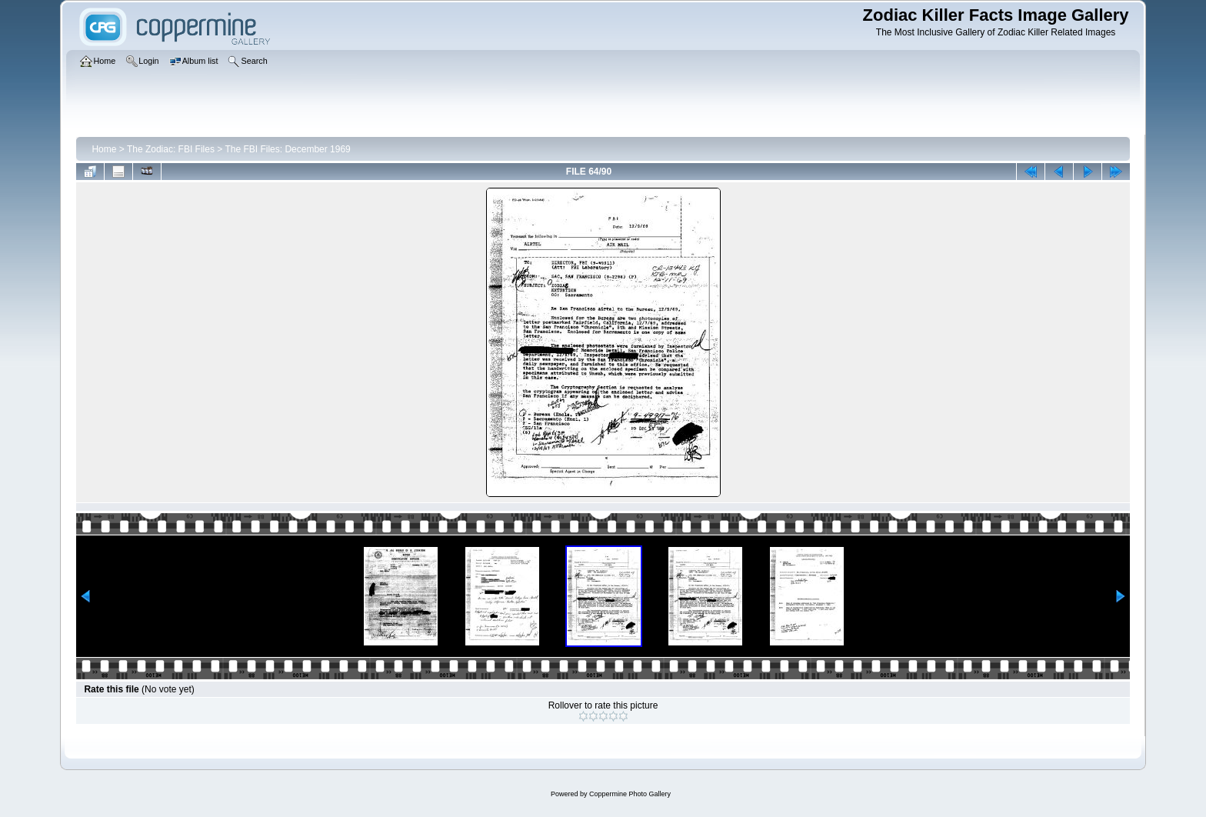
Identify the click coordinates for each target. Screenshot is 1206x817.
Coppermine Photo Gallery (630, 794)
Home (104, 149)
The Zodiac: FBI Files (171, 149)
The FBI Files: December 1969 (287, 149)
